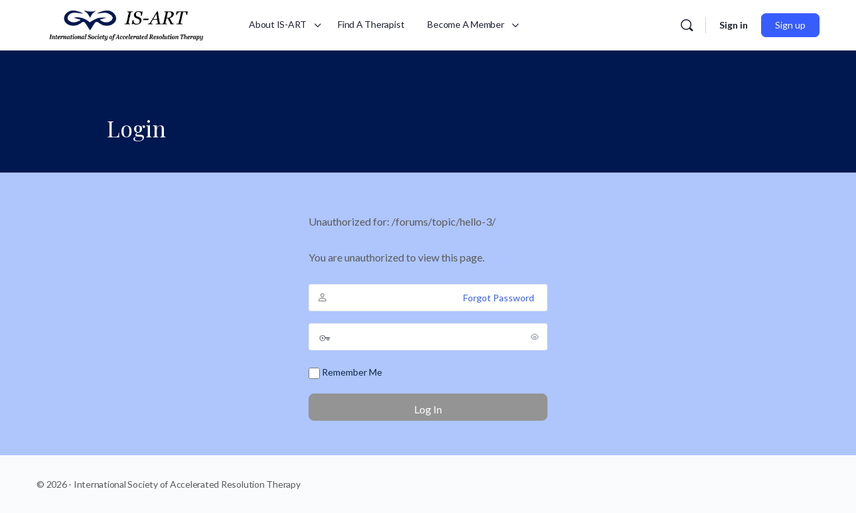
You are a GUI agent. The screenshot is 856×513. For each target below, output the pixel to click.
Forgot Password (498, 297)
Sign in (733, 25)
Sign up (790, 25)
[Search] (687, 25)
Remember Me (345, 372)
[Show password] (534, 336)
